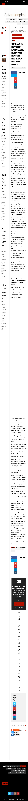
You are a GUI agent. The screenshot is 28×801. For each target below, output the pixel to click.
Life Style (11, 772)
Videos (24, 768)
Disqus (16, 732)
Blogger (16, 730)
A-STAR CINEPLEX (6, 799)
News (24, 29)
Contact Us (24, 1)
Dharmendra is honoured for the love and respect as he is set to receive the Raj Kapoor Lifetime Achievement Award (3, 124)
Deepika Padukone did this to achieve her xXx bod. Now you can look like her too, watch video (3, 183)
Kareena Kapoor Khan (16, 29)
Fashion (19, 768)
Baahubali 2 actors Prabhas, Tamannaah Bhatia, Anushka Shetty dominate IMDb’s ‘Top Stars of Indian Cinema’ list (3, 237)
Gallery (13, 766)
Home (13, 27)
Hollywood (9, 768)
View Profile (14, 697)
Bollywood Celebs (19, 27)
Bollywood (8, 766)
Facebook (17, 734)
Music (19, 24)
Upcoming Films (22, 770)
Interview (25, 24)
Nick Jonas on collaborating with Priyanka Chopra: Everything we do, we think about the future (3, 291)
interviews (14, 770)
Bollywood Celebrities (20, 772)
